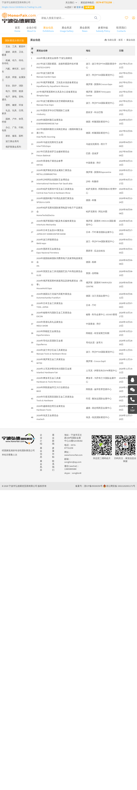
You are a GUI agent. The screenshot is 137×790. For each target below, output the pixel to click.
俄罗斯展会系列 (13, 146)
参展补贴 (103, 29)
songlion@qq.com (72, 462)
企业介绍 (31, 29)
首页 (17, 29)
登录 (78, 7)
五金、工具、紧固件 (15, 46)
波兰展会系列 (12, 141)
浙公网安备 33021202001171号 (120, 486)
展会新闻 (85, 29)
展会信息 (48, 29)
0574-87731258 (104, 2)
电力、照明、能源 (14, 91)
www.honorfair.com (73, 455)
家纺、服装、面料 (14, 135)
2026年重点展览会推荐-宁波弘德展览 (54, 58)
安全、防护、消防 (14, 85)
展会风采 (66, 29)
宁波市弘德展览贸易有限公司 (16, 2)
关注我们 (71, 2)
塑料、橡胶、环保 (14, 105)
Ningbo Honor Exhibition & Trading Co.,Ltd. (22, 7)
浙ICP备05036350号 (93, 486)
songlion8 (76, 473)
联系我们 (121, 29)
